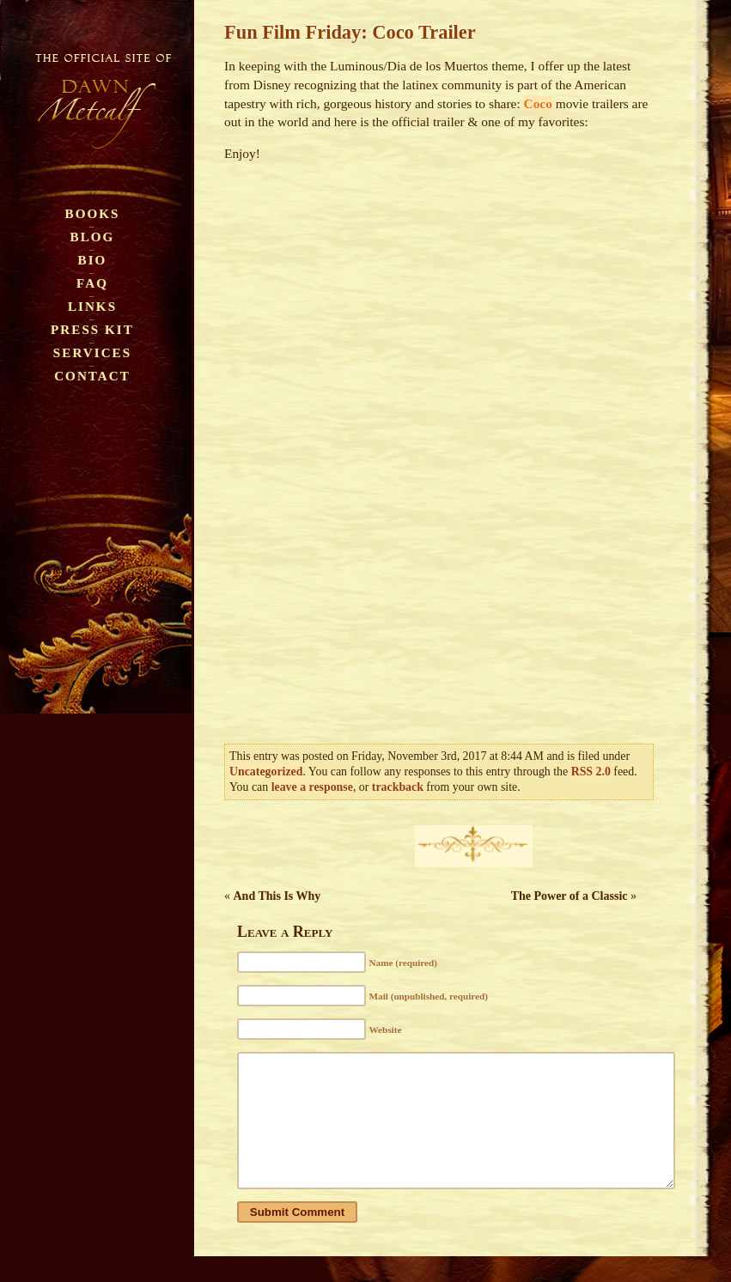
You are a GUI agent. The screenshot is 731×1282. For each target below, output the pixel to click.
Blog (92, 236)
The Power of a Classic (569, 896)
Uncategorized (265, 771)
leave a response (312, 787)
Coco (538, 103)
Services (92, 352)
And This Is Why (277, 896)
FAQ (92, 283)
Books (92, 213)
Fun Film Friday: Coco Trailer (350, 32)
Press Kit (92, 329)
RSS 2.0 (591, 771)
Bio (92, 259)
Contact (92, 375)
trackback (397, 787)
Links (92, 306)
